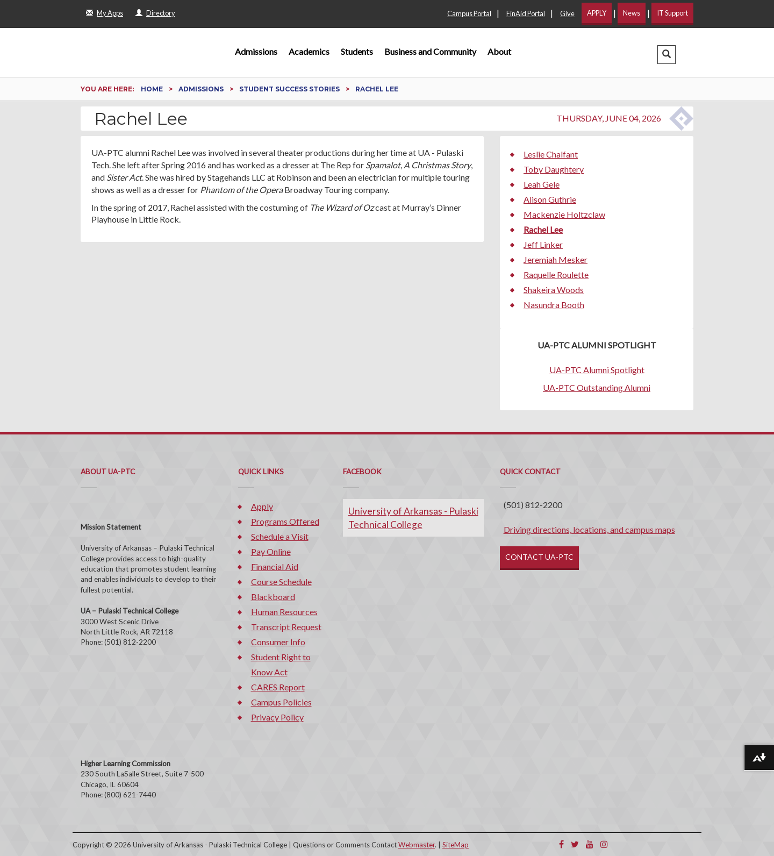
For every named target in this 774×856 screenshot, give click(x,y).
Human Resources (284, 612)
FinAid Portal (525, 13)
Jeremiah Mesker (555, 259)
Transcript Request (286, 627)
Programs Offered (285, 521)
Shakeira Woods (554, 289)
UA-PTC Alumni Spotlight (596, 370)
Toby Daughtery (554, 169)
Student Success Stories (290, 89)
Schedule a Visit (280, 536)
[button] (666, 54)
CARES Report (278, 687)
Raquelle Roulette (556, 274)
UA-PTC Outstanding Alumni (596, 387)
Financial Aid (274, 566)
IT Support (672, 13)
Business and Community (430, 51)
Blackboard (273, 596)
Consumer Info (278, 642)
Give (567, 13)
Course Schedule (281, 581)
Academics (309, 51)
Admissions (256, 51)
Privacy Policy (277, 717)
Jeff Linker (543, 244)
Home (152, 89)
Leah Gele (542, 184)
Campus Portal (469, 13)
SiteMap (455, 844)
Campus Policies (281, 702)
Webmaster (416, 844)
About (499, 51)
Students (357, 51)
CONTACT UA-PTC (539, 556)
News (631, 13)
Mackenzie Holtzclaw (564, 214)
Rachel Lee (543, 229)
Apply (262, 506)
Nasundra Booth (554, 304)
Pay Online (271, 551)
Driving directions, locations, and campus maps (589, 529)
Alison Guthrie (550, 199)
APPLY (596, 13)
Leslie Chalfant (551, 154)
